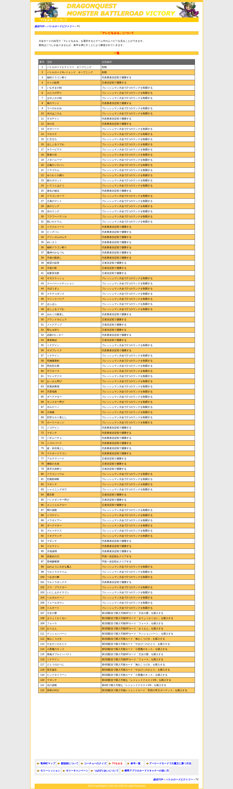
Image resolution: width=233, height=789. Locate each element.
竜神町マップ (47, 763)
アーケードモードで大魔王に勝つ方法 (170, 763)
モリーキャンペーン (77, 770)
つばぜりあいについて (106, 770)
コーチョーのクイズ (95, 763)
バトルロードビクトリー (60, 26)
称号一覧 (136, 763)
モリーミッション (50, 770)
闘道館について (69, 763)
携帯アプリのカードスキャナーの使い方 (146, 770)
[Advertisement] (117, 726)
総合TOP (39, 26)
